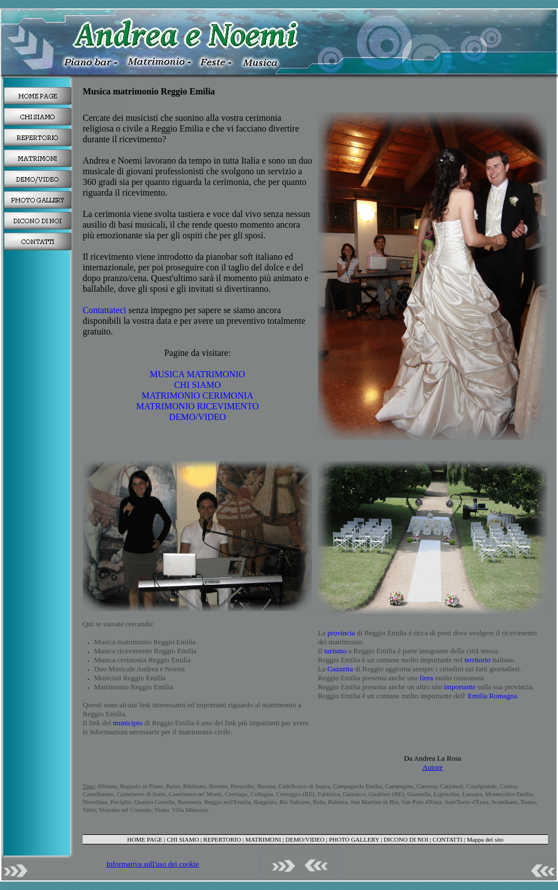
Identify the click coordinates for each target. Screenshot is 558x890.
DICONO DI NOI (406, 839)
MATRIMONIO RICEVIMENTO (197, 406)
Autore (432, 767)
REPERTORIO (222, 839)
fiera (426, 678)
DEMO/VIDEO (197, 417)
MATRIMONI (263, 839)
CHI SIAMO (197, 385)
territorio (477, 660)
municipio (128, 723)
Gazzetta (340, 669)
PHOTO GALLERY (354, 839)
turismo (335, 651)
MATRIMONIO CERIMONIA (198, 395)
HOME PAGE (145, 839)
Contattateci (104, 310)
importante (459, 687)
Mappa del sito (485, 839)
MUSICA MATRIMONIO (197, 374)
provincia (341, 633)
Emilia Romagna (491, 696)
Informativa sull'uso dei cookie (152, 864)
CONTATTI (447, 839)
